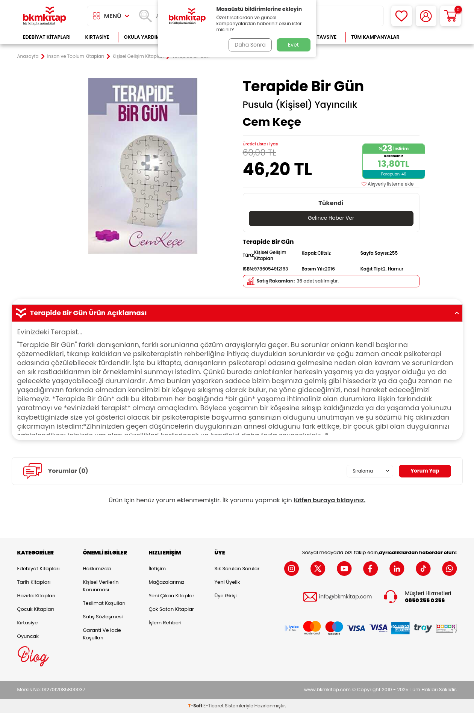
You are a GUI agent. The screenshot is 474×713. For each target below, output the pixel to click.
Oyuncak (28, 636)
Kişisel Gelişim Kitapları (138, 56)
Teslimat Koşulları (104, 603)
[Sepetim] (450, 16)
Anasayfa (28, 56)
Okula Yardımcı (144, 37)
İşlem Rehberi (165, 622)
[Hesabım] (426, 16)
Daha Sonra (249, 44)
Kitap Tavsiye (318, 37)
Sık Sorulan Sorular (237, 568)
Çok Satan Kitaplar (171, 609)
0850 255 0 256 (425, 600)
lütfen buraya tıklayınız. (329, 500)
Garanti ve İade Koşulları (102, 634)
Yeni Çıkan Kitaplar (171, 595)
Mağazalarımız (167, 582)
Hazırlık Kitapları (36, 595)
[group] (143, 166)
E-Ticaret (213, 705)
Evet (293, 44)
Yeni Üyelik (227, 582)
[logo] (44, 16)
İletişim (157, 568)
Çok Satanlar (432, 37)
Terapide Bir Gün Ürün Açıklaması (237, 313)
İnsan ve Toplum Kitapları (75, 56)
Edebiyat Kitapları (47, 37)
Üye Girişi (226, 595)
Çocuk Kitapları (35, 609)
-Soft (195, 705)
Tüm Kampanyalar (375, 37)
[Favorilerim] (401, 16)
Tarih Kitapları (34, 582)
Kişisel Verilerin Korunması (101, 586)
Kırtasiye (97, 37)
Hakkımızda (97, 568)
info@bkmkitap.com (345, 597)
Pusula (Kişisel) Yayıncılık (300, 105)
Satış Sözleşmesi (103, 616)
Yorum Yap (424, 471)
